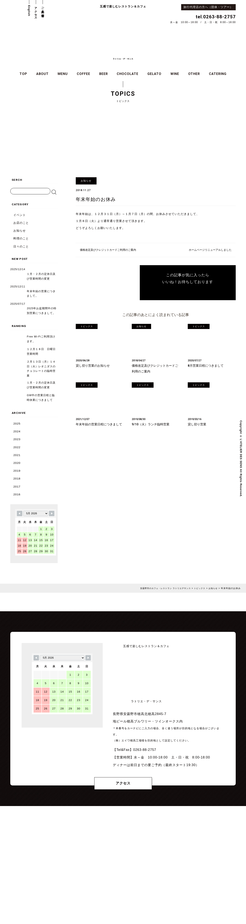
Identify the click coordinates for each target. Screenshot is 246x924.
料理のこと (21, 238)
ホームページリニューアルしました (208, 250)
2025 (16, 418)
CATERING (217, 74)
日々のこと (21, 246)
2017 (16, 481)
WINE (174, 74)
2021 (16, 450)
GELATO (154, 74)
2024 (16, 426)
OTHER (194, 74)
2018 (16, 473)
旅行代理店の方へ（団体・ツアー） (209, 7)
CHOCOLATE (127, 74)
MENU (63, 74)
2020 (16, 457)
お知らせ (19, 231)
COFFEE (83, 74)
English (29, 10)
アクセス (35, 11)
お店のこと (21, 223)
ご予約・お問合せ (42, 10)
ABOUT (42, 74)
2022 (16, 442)
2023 (16, 434)
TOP (23, 74)
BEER (103, 74)
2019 (16, 465)
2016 (16, 489)
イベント (19, 215)
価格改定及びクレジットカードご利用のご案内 (110, 250)
